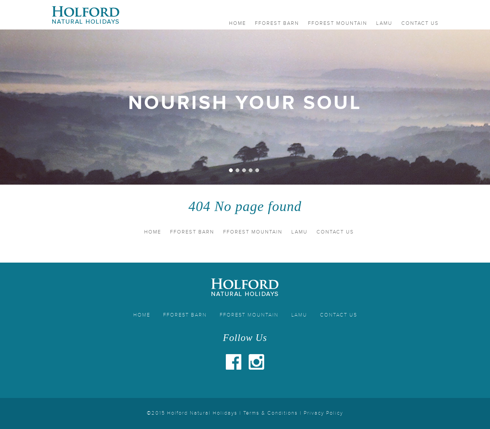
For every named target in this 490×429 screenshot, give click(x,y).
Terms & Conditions (270, 413)
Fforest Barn (277, 23)
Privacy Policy (323, 413)
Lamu (384, 23)
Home (237, 23)
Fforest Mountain (337, 23)
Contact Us (420, 23)
